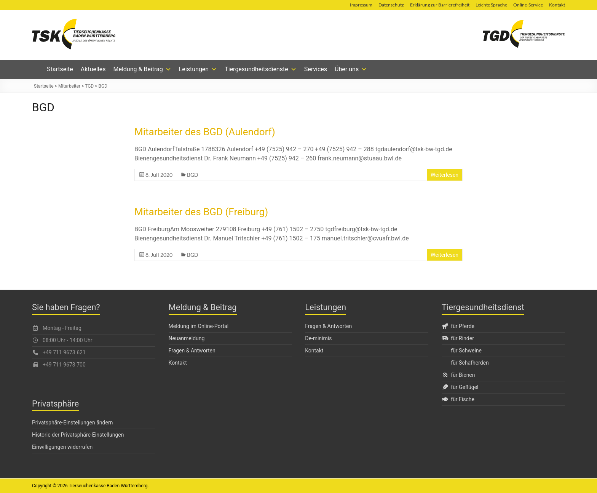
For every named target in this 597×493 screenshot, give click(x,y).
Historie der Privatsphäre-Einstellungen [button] (78, 435)
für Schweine (466, 350)
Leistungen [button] (198, 69)
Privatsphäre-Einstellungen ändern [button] (72, 422)
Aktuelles (93, 69)
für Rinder (458, 338)
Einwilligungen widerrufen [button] (62, 447)
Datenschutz (391, 5)
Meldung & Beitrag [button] (142, 69)
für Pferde (458, 326)
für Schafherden (469, 363)
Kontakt (557, 5)
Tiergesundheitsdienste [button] (261, 69)
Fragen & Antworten (192, 350)
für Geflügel (460, 387)
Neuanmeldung (187, 338)
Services (315, 69)
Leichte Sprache (491, 5)
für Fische (458, 399)
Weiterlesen (444, 175)
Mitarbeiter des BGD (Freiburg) (201, 212)
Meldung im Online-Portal (199, 326)
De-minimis (318, 338)
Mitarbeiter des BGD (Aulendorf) (204, 132)
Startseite (60, 69)
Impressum (361, 5)
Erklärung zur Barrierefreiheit (439, 5)
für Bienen (458, 375)
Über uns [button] (351, 69)
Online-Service (528, 5)
